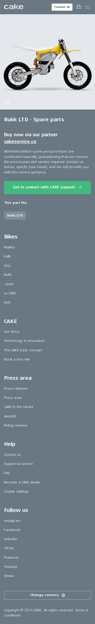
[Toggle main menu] (87, 7)
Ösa (7, 265)
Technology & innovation (24, 341)
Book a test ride (17, 359)
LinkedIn (10, 539)
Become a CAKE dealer (22, 482)
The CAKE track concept (23, 350)
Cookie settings (16, 491)
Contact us (62, 7)
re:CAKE (10, 293)
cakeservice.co (20, 141)
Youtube (10, 567)
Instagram (12, 521)
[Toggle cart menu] (78, 7)
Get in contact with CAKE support (48, 187)
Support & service (18, 464)
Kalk (7, 256)
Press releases (16, 388)
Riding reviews (16, 425)
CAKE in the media (18, 407)
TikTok (9, 548)
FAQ (7, 473)
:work (9, 284)
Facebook (12, 530)
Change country (48, 595)
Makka (9, 247)
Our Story (11, 331)
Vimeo (9, 576)
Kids (7, 302)
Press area (13, 398)
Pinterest (11, 557)
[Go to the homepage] (13, 7)
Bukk (8, 275)
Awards (10, 416)
